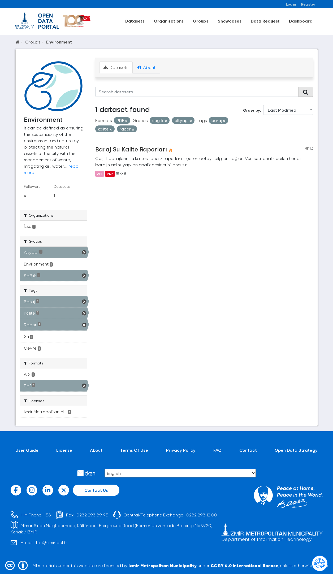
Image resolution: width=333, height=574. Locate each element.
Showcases (229, 21)
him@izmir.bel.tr (51, 542)
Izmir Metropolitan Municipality (162, 565)
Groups (200, 21)
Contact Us (96, 490)
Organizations (169, 21)
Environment (59, 42)
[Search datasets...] (197, 92)
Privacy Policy (181, 450)
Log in (291, 4)
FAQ (217, 450)
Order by (251, 110)
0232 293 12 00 (201, 515)
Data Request (265, 21)
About (146, 67)
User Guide (26, 450)
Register (308, 4)
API (99, 173)
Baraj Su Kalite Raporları (131, 149)
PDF (110, 173)
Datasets (135, 21)
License (64, 450)
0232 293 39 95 (92, 515)
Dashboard (301, 21)
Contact (248, 450)
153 (47, 515)
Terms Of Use (134, 450)
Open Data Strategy (296, 450)
